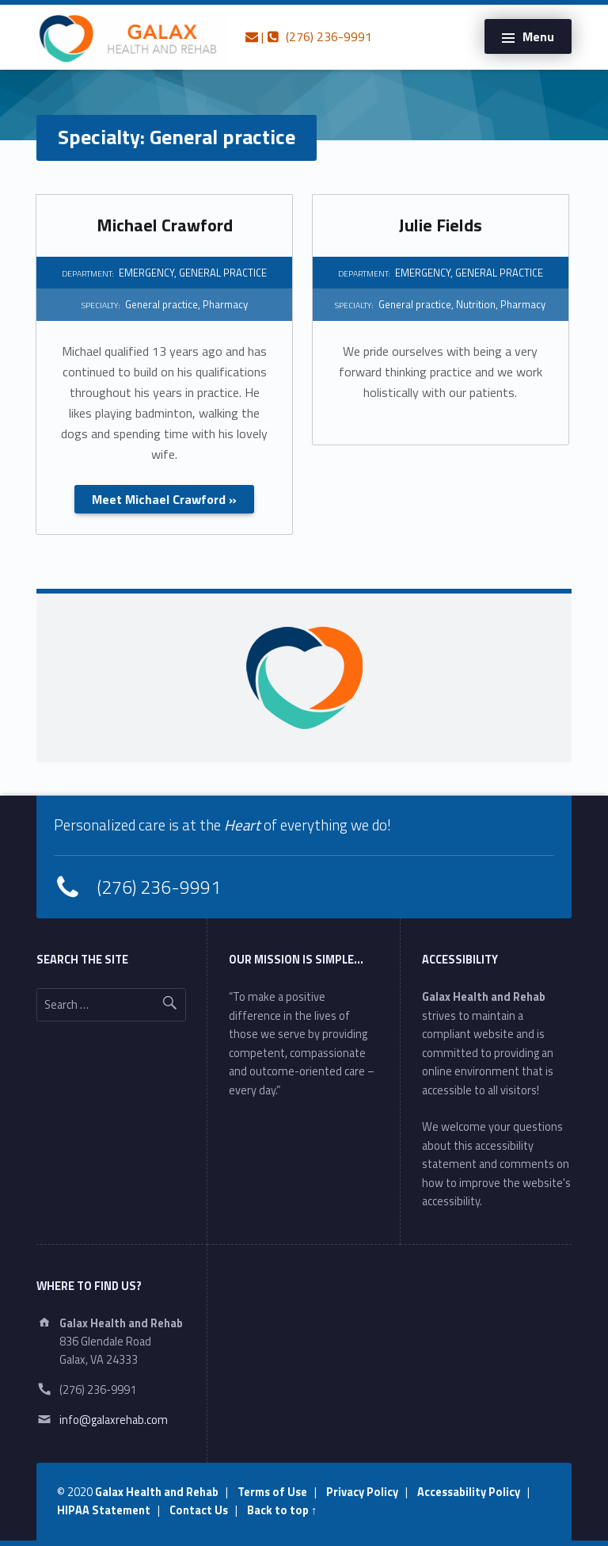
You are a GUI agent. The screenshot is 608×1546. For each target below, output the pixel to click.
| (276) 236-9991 (308, 36)
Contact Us (198, 1510)
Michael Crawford (165, 225)
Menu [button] (538, 36)
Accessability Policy (468, 1492)
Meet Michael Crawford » (164, 499)
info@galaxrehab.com (113, 1420)
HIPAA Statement (103, 1510)
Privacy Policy (362, 1492)
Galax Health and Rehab (156, 1492)
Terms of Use (272, 1492)
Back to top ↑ (282, 1510)
